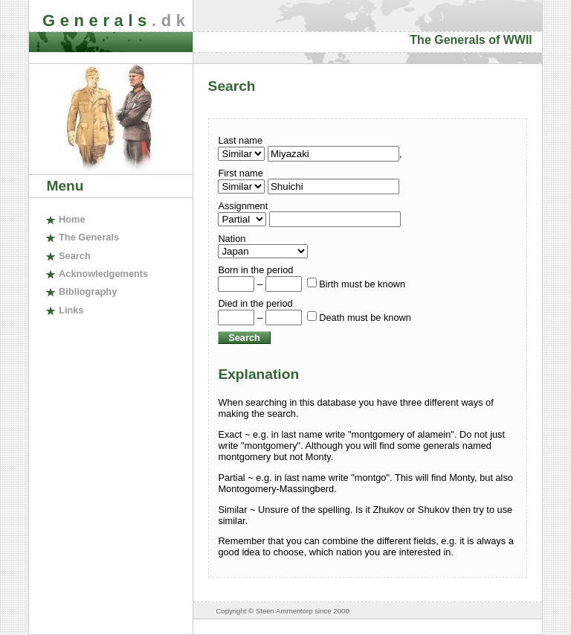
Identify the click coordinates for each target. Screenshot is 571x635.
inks (71, 310)
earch (75, 255)
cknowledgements (103, 273)
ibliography (88, 291)
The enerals (89, 237)
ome (72, 219)
